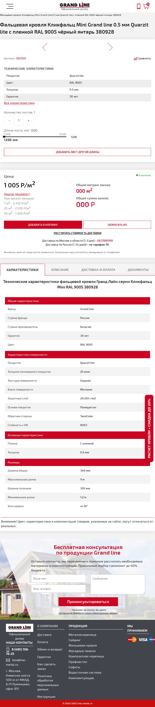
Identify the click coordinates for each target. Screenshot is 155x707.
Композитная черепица (86, 656)
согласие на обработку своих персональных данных (88, 613)
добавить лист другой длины (77, 152)
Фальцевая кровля (83, 645)
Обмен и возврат (50, 649)
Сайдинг (75, 640)
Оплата (42, 642)
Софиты (74, 667)
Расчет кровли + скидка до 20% (149, 428)
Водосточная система (85, 672)
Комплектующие (81, 678)
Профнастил (78, 662)
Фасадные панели (82, 651)
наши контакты (19, 642)
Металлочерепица (82, 634)
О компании (47, 626)
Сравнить (144, 58)
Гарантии (44, 657)
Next (109, 45)
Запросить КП (117, 224)
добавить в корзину (43, 224)
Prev (45, 45)
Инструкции (46, 696)
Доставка (44, 634)
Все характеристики (19, 103)
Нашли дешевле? (17, 194)
